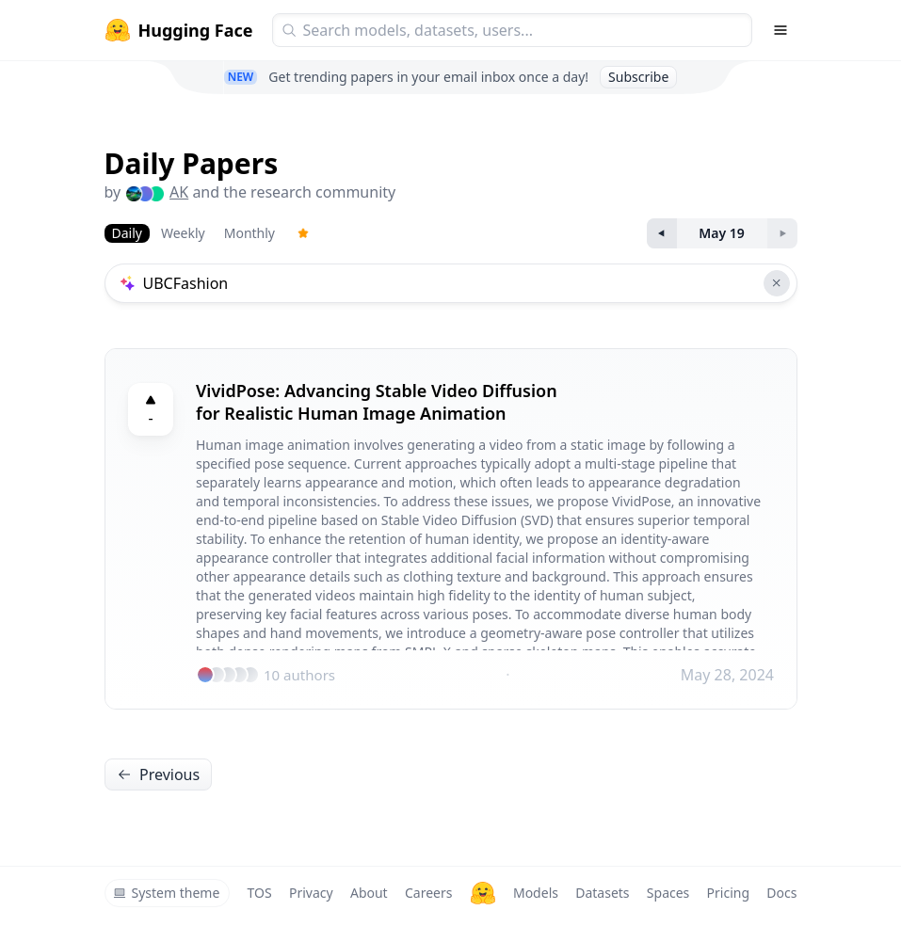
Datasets (602, 893)
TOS (260, 893)
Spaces (668, 893)
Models (535, 893)
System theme (166, 893)
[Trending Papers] (303, 233)
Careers (428, 893)
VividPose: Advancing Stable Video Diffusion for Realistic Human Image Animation (376, 401)
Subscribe (638, 77)
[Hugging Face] (483, 893)
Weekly (183, 233)
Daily (127, 233)
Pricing (728, 893)
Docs (781, 893)
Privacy (311, 893)
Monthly (249, 233)
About (369, 893)
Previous (158, 774)
